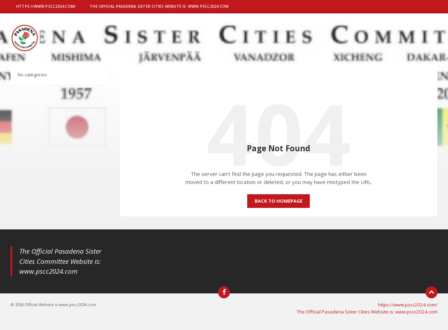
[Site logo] (25, 51)
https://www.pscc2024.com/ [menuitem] (407, 305)
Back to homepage (278, 201)
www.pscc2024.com (48, 271)
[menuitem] (46, 7)
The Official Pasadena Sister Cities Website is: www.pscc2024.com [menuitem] (367, 312)
